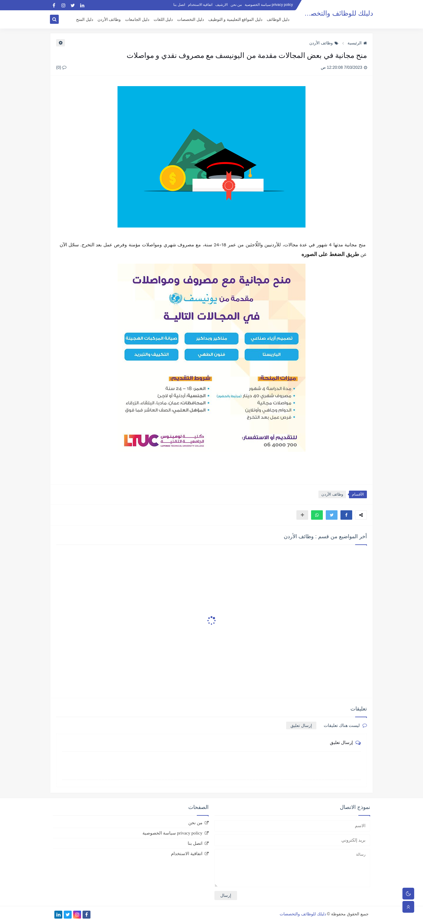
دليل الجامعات (137, 19)
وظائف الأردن (109, 19)
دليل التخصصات (190, 19)
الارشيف (221, 5)
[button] (346, 515)
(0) (61, 67)
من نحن (236, 5)
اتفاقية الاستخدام (200, 5)
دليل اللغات (163, 19)
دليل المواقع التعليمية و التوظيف (235, 19)
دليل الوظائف (278, 19)
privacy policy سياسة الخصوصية (269, 5)
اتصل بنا (179, 5)
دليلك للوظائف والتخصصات (334, 13)
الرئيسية (357, 43)
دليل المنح (84, 19)
